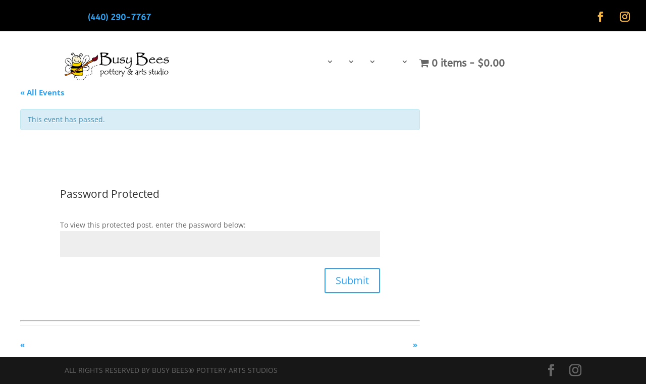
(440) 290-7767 (119, 17)
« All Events (42, 92)
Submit (352, 280)
